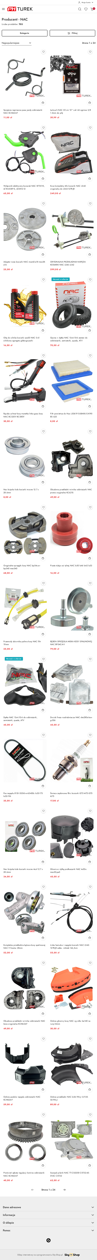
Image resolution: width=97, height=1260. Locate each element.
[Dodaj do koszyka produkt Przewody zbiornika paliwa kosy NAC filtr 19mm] (43, 634)
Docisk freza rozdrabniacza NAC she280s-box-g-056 (71, 719)
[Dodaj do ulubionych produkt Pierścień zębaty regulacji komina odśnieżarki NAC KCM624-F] (43, 1114)
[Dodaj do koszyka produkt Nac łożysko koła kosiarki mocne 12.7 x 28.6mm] (43, 482)
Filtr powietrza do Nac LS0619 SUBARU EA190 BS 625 (71, 415)
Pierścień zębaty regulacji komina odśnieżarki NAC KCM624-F (24, 1174)
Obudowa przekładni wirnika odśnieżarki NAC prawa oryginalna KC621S (71, 491)
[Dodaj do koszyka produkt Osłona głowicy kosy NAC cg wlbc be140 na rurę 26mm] (89, 1013)
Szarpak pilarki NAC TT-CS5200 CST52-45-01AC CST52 (69, 1174)
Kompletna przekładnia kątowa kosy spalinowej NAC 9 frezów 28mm (24, 946)
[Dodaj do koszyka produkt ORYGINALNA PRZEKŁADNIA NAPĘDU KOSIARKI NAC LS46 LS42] (89, 254)
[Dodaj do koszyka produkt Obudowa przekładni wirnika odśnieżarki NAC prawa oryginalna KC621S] (89, 482)
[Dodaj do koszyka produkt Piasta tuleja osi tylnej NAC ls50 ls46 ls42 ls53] (89, 558)
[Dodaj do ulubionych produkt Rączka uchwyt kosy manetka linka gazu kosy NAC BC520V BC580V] (43, 355)
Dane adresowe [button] (48, 1207)
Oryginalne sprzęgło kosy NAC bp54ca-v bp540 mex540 (21, 567)
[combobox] (17, 42)
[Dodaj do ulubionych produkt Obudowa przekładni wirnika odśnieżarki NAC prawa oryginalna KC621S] (90, 431)
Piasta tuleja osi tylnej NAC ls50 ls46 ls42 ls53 (71, 565)
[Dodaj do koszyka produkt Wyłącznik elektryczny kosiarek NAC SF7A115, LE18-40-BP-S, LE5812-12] (43, 178)
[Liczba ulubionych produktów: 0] (85, 9)
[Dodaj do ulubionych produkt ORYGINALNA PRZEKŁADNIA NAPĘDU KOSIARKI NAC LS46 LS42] (90, 203)
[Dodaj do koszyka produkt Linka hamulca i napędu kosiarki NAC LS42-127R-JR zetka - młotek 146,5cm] (89, 937)
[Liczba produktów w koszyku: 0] (92, 9)
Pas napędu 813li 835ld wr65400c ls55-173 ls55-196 (23, 795)
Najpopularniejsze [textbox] (10, 43)
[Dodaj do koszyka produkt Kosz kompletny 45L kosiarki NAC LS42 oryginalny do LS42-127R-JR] (89, 178)
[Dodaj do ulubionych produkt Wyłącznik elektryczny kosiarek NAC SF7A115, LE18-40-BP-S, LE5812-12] (43, 127)
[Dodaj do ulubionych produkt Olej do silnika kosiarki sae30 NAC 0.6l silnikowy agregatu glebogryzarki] (43, 279)
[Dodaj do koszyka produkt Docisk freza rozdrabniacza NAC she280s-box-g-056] (89, 710)
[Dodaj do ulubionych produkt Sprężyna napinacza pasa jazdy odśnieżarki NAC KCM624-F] (43, 52)
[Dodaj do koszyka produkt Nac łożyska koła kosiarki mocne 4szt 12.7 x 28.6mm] (43, 861)
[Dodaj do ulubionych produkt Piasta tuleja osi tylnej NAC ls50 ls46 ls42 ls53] (90, 507)
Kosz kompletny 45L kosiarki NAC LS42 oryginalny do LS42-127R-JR (68, 187)
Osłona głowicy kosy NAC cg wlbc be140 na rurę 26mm (70, 1022)
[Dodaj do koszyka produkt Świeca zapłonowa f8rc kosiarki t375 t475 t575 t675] (89, 785)
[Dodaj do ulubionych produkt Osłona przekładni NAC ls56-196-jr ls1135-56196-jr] (90, 1039)
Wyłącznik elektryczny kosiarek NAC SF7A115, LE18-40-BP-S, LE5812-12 (24, 187)
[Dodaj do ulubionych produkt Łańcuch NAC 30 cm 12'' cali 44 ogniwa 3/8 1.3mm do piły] (90, 52)
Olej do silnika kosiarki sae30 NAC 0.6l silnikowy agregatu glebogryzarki (21, 339)
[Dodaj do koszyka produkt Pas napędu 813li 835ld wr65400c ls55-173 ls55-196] (43, 785)
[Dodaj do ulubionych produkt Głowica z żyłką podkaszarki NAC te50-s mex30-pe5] (90, 811)
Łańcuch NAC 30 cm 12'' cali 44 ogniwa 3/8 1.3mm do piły (70, 111)
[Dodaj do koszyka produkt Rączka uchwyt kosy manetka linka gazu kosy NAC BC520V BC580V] (43, 406)
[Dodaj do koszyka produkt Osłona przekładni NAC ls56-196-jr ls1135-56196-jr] (89, 1089)
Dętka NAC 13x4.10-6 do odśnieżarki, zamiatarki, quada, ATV (20, 719)
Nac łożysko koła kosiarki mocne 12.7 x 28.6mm (21, 491)
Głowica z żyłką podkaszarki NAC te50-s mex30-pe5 (68, 871)
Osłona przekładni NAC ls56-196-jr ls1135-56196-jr (69, 1098)
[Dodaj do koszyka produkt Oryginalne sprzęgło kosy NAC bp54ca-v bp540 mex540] (43, 558)
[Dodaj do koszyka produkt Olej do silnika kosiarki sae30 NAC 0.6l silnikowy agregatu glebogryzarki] (43, 330)
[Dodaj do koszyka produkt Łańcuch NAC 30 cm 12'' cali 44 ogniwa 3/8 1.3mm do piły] (89, 102)
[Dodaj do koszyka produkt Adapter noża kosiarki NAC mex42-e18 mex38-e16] (43, 254)
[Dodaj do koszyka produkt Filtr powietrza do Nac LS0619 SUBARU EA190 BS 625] (89, 406)
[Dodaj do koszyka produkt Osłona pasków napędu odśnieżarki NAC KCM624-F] (43, 1089)
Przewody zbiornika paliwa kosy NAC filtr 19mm (22, 643)
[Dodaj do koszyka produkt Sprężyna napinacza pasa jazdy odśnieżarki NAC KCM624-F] (43, 102)
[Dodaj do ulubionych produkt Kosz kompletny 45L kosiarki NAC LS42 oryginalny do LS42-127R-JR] (90, 127)
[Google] (48, 1240)
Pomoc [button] (48, 1230)
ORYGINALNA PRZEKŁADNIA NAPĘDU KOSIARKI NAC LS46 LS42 (68, 263)
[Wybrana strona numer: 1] (48, 1190)
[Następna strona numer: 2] (64, 1190)
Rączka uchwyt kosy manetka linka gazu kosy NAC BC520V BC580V (23, 415)
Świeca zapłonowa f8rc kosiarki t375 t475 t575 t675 (71, 795)
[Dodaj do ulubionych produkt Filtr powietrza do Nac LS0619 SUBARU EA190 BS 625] (90, 355)
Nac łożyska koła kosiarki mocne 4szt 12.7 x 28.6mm (23, 871)
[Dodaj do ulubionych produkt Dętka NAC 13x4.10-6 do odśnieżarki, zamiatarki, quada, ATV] (43, 659)
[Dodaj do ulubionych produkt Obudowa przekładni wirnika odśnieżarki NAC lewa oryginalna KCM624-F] (43, 963)
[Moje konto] (86, 2)
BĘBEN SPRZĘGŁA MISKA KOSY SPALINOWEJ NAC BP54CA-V (71, 643)
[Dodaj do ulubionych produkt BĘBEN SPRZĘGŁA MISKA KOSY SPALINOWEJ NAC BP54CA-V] (90, 583)
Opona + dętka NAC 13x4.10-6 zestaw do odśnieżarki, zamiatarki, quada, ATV (68, 339)
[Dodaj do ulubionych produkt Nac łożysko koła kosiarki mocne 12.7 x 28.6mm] (43, 431)
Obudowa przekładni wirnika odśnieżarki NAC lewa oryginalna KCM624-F (24, 1022)
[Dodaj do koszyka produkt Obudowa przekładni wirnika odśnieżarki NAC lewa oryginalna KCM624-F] (43, 1013)
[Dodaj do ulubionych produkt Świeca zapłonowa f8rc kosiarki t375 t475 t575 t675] (90, 735)
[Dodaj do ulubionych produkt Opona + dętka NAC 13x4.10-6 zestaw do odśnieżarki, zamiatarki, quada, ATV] (90, 279)
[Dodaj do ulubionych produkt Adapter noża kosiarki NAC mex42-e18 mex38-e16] (43, 203)
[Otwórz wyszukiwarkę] (79, 9)
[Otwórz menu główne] (3, 9)
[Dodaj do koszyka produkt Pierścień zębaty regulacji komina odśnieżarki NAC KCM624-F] (43, 1165)
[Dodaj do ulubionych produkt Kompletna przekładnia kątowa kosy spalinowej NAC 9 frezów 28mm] (43, 887)
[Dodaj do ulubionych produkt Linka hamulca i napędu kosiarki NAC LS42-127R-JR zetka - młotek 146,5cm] (90, 887)
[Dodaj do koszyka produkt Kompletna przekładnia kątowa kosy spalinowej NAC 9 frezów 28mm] (43, 937)
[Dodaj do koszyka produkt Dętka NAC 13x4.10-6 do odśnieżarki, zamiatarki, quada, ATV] (43, 710)
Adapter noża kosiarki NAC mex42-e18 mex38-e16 (24, 263)
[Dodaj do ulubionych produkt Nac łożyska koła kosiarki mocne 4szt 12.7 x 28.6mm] (43, 811)
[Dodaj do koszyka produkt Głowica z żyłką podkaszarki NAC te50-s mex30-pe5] (89, 861)
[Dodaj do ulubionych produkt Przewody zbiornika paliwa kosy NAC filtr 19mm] (43, 583)
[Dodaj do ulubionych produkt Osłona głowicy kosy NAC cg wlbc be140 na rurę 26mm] (90, 963)
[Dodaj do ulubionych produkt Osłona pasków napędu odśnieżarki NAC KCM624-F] (43, 1039)
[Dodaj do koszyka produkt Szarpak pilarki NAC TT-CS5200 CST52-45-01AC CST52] (89, 1165)
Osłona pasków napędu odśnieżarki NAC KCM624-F (21, 1098)
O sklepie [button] (48, 1222)
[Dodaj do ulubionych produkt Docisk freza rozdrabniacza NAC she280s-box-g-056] (90, 659)
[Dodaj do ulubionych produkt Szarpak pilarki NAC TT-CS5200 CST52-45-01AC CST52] (90, 1114)
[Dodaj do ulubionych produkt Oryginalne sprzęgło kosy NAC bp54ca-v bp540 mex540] (43, 507)
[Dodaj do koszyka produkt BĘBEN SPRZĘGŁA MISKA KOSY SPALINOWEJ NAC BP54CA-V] (89, 634)
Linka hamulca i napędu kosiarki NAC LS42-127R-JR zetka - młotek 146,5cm (69, 946)
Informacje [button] (48, 1215)
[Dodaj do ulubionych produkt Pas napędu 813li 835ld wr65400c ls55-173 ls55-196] (43, 735)
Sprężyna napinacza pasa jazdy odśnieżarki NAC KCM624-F (22, 111)
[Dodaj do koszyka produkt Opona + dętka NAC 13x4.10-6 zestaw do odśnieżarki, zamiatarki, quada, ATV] (89, 330)
